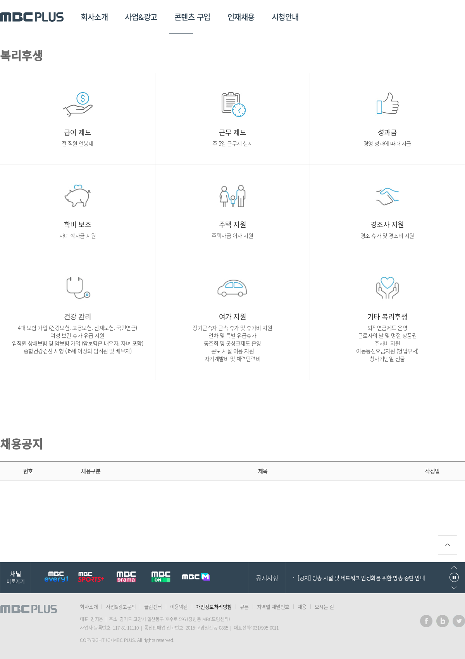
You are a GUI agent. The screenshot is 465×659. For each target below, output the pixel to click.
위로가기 (447, 544)
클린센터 (153, 606)
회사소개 (94, 16)
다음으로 (454, 588)
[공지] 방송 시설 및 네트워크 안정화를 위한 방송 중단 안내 (361, 578)
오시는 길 (324, 606)
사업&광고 (141, 16)
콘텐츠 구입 (192, 16)
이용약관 (179, 606)
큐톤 (244, 606)
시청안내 (285, 16)
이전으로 (454, 567)
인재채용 (241, 16)
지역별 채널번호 (273, 606)
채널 (15, 577)
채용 (302, 606)
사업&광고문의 (121, 606)
